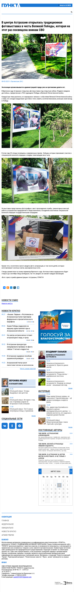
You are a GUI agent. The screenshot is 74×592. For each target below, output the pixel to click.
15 (63, 489)
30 (67, 497)
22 (63, 493)
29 (63, 497)
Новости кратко (9, 531)
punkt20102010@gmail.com (22, 577)
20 (55, 493)
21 (59, 493)
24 (43, 497)
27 (55, 497)
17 (43, 493)
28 (59, 497)
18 (47, 493)
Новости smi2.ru (7, 303)
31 (43, 501)
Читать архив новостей (28, 369)
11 (47, 489)
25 (47, 497)
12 (51, 489)
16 (67, 489)
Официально (7, 528)
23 (67, 493)
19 (51, 493)
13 (55, 489)
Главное (5, 520)
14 (59, 489)
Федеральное (8, 524)
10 (43, 489)
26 (51, 497)
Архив (34, 416)
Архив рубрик (8, 535)
